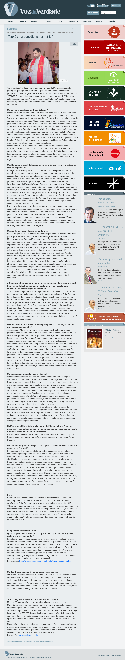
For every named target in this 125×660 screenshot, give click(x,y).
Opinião (112, 21)
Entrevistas (74, 21)
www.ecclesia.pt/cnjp (28, 635)
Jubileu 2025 (36, 21)
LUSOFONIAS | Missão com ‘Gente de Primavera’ (110, 231)
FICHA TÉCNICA (103, 656)
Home (10, 21)
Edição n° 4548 (112, 330)
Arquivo (99, 21)
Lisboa (23, 21)
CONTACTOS (116, 656)
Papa (49, 21)
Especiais (87, 21)
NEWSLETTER (93, 13)
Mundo (61, 21)
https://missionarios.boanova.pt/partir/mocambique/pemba (45, 561)
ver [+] (100, 220)
